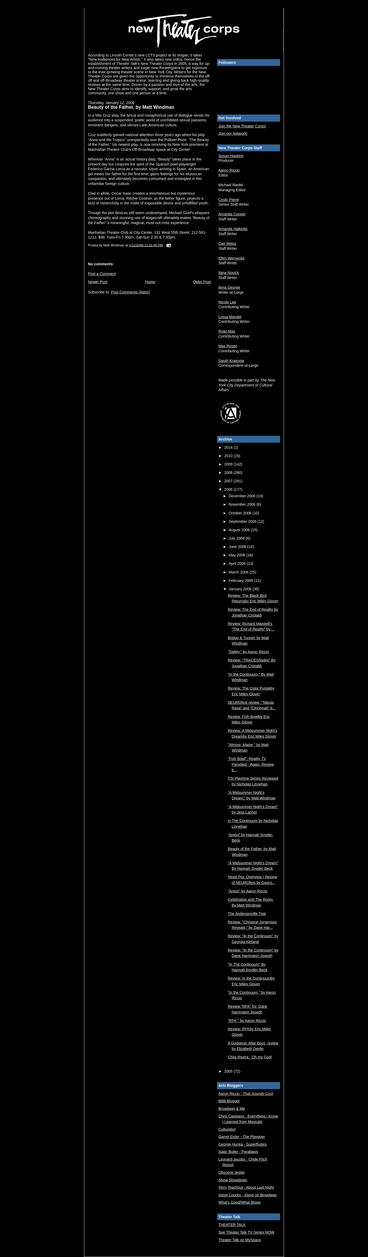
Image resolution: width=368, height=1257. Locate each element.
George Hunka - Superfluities (242, 1144)
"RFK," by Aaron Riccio (247, 1020)
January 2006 (241, 589)
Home (150, 282)
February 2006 (241, 580)
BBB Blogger (229, 1101)
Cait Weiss (227, 243)
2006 (229, 489)
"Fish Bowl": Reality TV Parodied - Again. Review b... (251, 764)
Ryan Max (226, 331)
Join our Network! (233, 133)
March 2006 (239, 572)
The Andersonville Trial (247, 914)
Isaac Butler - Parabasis (238, 1152)
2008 (229, 472)
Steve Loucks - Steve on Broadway (247, 1195)
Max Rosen (227, 346)
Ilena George (229, 287)
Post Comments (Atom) (130, 292)
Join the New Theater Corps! (242, 126)
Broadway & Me (231, 1108)
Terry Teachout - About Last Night (246, 1187)
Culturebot (227, 1129)
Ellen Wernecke (231, 258)
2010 (229, 456)
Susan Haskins (230, 156)
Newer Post (97, 282)
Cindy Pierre (228, 200)
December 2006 (242, 496)
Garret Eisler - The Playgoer (241, 1137)
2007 (229, 481)
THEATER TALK (232, 1225)
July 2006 (237, 538)
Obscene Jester (231, 1172)
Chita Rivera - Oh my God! (250, 1057)
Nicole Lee (227, 302)
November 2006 (242, 504)
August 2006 (240, 530)
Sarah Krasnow (231, 361)
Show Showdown (232, 1180)
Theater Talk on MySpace (239, 1240)
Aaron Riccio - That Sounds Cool (245, 1094)
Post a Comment (102, 274)
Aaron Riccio (229, 170)
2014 (229, 447)
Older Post (202, 282)
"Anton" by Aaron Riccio (247, 891)
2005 (229, 1071)
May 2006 (237, 555)
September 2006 (243, 521)
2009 (229, 464)
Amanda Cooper (232, 214)
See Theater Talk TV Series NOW (246, 1232)
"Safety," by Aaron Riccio (248, 652)
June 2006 (238, 547)
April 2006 (237, 563)
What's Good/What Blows (239, 1202)
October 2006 (241, 513)
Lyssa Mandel (229, 317)
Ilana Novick (228, 273)
